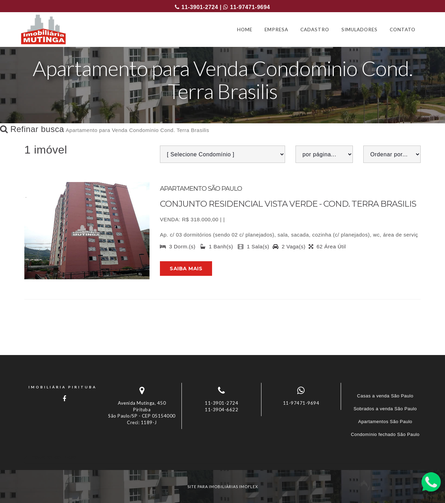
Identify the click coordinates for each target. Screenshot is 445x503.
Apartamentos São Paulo (385, 421)
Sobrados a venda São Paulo (385, 408)
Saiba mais (186, 268)
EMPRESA (276, 29)
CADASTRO (314, 29)
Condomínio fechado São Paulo (385, 434)
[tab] (222, 457)
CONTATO (402, 29)
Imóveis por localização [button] (53, 457)
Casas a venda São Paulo (385, 395)
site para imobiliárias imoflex (222, 486)
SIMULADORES (359, 29)
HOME (244, 29)
